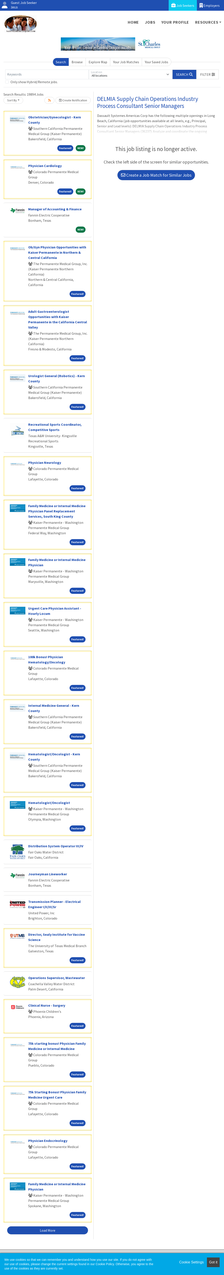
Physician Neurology (44, 462)
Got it (213, 1262)
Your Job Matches (126, 62)
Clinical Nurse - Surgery (46, 1005)
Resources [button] (206, 22)
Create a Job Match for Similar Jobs (156, 175)
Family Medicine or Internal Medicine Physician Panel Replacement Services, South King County (57, 511)
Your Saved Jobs (156, 62)
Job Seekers (182, 5)
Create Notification (73, 100)
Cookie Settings (191, 1262)
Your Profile (175, 22)
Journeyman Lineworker (47, 874)
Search (61, 62)
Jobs (150, 22)
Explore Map (98, 62)
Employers (210, 5)
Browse (77, 62)
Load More (47, 1230)
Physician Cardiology (45, 166)
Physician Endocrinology (47, 1140)
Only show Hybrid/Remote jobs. (34, 82)
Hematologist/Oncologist (49, 802)
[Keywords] (47, 74)
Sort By (12, 100)
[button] (207, 74)
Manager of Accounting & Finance (55, 209)
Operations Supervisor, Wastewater (56, 978)
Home (133, 22)
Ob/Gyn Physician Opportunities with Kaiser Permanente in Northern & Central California (57, 252)
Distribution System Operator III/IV (55, 846)
